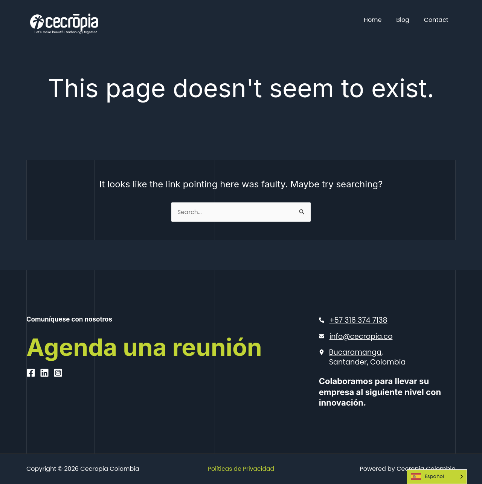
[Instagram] (58, 403)
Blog (406, 19)
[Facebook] (30, 403)
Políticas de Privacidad (241, 468)
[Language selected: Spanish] (437, 476)
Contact (437, 19)
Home (379, 19)
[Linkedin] (44, 403)
